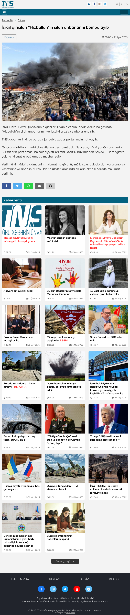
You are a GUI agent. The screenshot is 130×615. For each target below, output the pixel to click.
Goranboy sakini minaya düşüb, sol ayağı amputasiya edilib (64, 386)
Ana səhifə (7, 20)
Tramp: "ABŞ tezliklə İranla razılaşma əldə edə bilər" (106, 437)
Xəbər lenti (12, 200)
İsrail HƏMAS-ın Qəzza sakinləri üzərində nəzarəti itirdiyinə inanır (106, 489)
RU (122, 4)
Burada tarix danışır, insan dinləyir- (20, 385)
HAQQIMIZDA (20, 578)
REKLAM (54, 578)
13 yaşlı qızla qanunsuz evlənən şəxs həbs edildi (104, 292)
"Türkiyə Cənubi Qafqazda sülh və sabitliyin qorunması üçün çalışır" (64, 439)
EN (126, 4)
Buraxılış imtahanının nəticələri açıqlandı (59, 536)
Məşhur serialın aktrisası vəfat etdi (62, 239)
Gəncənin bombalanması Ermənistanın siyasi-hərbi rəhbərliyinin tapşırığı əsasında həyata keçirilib (19, 540)
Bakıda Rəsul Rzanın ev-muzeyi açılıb (18, 338)
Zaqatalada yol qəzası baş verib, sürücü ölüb (19, 437)
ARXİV (85, 578)
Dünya (21, 20)
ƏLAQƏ (114, 578)
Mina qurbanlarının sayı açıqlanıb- (61, 338)
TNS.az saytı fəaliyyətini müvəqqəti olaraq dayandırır (21, 239)
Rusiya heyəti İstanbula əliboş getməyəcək (22, 487)
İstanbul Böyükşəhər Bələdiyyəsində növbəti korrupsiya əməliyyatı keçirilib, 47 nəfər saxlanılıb (106, 388)
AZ (117, 4)
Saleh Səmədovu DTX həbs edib (106, 338)
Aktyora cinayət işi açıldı (18, 290)
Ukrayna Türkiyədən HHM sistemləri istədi (62, 487)
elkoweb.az (70, 612)
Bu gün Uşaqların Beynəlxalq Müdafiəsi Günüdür (64, 292)
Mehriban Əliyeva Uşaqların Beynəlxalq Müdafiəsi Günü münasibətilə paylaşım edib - (107, 242)
